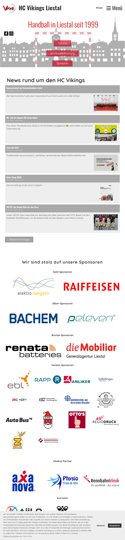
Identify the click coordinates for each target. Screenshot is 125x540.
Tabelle (62, 43)
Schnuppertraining (62, 53)
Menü (114, 7)
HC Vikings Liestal (40, 8)
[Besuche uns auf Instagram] (11, 34)
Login (99, 7)
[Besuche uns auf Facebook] (6, 34)
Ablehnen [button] (101, 525)
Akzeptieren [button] (114, 525)
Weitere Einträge (19, 239)
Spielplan (62, 63)
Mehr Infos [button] (27, 536)
